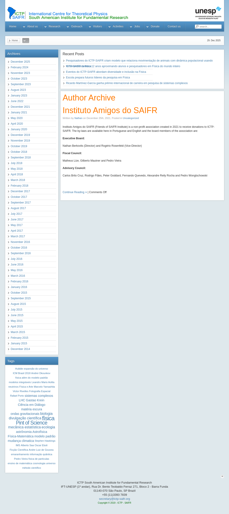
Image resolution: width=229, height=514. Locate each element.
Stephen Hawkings (45, 440)
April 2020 (17, 123)
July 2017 (16, 213)
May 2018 (17, 168)
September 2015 (21, 298)
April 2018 (17, 174)
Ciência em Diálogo (31, 405)
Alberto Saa (27, 445)
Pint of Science (31, 423)
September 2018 (21, 157)
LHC (22, 400)
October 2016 (19, 247)
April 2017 (17, 230)
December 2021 (20, 106)
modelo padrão (44, 436)
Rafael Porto (17, 395)
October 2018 (19, 151)
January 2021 (19, 112)
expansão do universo (36, 368)
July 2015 (16, 309)
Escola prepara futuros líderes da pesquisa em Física (98, 77)
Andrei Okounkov (40, 373)
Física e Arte (26, 386)
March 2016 (18, 275)
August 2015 (18, 304)
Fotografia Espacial (39, 391)
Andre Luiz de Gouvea (41, 449)
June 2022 (17, 101)
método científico (31, 467)
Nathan (78, 118)
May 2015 (17, 320)
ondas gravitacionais (25, 414)
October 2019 (19, 146)
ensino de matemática (20, 463)
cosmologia (39, 463)
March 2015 (18, 332)
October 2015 (19, 292)
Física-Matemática (20, 436)
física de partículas (38, 458)
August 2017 (18, 208)
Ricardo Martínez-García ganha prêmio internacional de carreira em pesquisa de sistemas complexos (127, 83)
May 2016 (17, 270)
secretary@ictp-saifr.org (114, 498)
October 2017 (19, 197)
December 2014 (20, 349)
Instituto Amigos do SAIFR (110, 110)
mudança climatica (21, 441)
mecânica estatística (24, 427)
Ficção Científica (19, 449)
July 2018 (16, 163)
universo (51, 463)
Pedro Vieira (21, 458)
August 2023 (18, 89)
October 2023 (19, 78)
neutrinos (13, 386)
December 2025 (20, 61)
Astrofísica (39, 432)
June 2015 (17, 315)
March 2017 (18, 236)
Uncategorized (131, 118)
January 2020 (19, 129)
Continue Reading (73, 192)
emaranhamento (20, 454)
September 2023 (21, 84)
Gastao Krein (35, 400)
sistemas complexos (39, 395)
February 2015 (19, 337)
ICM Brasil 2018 (21, 373)
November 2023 (20, 73)
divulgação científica (25, 418)
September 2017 (21, 202)
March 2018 (18, 180)
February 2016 (19, 281)
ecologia (48, 427)
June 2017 (17, 219)
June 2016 (17, 264)
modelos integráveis (20, 382)
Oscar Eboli (41, 445)
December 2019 (20, 135)
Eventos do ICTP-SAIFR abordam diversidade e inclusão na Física (106, 71)
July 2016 (16, 258)
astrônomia (24, 432)
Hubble (19, 368)
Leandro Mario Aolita (43, 382)
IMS (18, 445)
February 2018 (19, 185)
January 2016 (19, 287)
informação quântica (41, 454)
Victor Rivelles (20, 391)
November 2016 (20, 242)
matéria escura (31, 409)
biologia (46, 414)
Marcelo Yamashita (44, 386)
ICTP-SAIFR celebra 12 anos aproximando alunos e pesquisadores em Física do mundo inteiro (123, 66)
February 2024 (19, 67)
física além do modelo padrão (31, 377)
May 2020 (17, 118)
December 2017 (20, 191)
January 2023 (19, 95)
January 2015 (19, 343)
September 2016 (21, 253)
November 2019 (20, 140)
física (48, 418)
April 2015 (17, 326)
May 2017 (17, 225)
